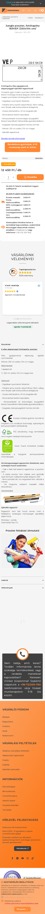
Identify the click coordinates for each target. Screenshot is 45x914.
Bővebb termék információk (13, 139)
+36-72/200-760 (31, 684)
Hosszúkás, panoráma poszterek (10, 17)
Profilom (6, 726)
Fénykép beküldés (10, 805)
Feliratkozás (23, 848)
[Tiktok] (32, 858)
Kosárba (30, 177)
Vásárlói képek (8, 801)
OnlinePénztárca (9, 796)
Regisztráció (7, 722)
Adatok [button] (4, 580)
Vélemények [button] (7, 588)
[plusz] (13, 177)
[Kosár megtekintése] (41, 10)
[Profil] (35, 10)
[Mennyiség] (8, 177)
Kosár (4, 731)
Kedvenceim (7, 736)
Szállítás (5, 765)
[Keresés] (29, 10)
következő (39, 18)
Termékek (7, 810)
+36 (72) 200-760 (23, 232)
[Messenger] (17, 858)
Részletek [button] (5, 344)
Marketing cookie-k (22, 902)
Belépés (6, 717)
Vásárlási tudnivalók (11, 769)
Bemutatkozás (8, 791)
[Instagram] (27, 858)
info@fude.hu (21, 230)
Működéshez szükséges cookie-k (18, 897)
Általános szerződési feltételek (15, 751)
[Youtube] (22, 858)
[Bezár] (40, 3)
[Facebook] (12, 858)
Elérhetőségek (8, 787)
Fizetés (5, 760)
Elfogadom (22, 909)
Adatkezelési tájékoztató (13, 755)
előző (30, 18)
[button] (23, 10)
